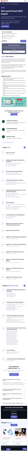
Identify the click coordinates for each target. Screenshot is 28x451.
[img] (7, 432)
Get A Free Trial (5, 26)
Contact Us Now (14, 374)
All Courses (14, 424)
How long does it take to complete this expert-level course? (12, 394)
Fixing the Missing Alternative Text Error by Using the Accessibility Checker (16, 304)
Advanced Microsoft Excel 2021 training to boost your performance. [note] (14, 410)
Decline (3, 449)
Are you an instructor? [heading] (14, 45)
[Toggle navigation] (26, 1)
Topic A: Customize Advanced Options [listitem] (13, 262)
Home (2, 4)
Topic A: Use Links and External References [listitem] (14, 163)
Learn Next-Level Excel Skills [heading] (14, 407)
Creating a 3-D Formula (11, 295)
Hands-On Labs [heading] (11, 136)
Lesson (7, 147)
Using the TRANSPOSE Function (12, 340)
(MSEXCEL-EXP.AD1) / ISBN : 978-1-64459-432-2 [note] (11, 20)
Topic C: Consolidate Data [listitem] (11, 165)
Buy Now (14, 416)
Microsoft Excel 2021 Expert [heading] (12, 12)
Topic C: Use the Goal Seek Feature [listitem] (12, 207)
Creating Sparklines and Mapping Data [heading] (15, 215)
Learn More (23, 446)
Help (24, 448)
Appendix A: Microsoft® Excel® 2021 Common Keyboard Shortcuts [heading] (14, 224)
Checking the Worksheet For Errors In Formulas (15, 319)
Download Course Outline (8, 142)
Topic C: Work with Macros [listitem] (11, 184)
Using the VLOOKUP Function (12, 342)
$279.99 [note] (14, 414)
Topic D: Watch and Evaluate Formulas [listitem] (13, 196)
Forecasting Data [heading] (10, 202)
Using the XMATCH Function (12, 344)
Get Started (14, 114)
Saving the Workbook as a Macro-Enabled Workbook (16, 322)
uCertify (7, 4)
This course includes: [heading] (7, 32)
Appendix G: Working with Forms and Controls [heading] (14, 269)
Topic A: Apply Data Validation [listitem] (11, 181)
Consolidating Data (10, 296)
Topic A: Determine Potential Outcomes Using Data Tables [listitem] (15, 205)
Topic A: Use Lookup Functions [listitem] (12, 193)
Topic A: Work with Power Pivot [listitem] (11, 253)
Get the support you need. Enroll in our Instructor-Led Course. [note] (14, 111)
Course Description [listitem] (10, 154)
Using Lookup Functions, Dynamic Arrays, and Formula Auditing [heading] (16, 190)
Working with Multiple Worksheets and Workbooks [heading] (15, 160)
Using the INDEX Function (11, 332)
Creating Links (10, 292)
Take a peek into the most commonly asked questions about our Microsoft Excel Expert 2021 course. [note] (14, 371)
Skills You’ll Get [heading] (5, 76)
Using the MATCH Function (12, 333)
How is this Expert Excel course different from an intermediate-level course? (12, 390)
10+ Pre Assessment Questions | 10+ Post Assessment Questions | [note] (16, 131)
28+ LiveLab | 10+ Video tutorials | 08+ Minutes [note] (14, 138)
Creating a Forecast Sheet (12, 353)
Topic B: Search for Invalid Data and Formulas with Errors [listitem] (16, 183)
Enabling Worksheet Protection (12, 308)
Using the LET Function (11, 338)
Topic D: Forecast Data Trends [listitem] (12, 209)
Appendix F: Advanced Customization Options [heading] (15, 260)
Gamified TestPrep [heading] (12, 128)
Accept (8, 449)
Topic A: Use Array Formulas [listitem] (11, 278)
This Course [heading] (7, 56)
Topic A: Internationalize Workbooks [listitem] (12, 246)
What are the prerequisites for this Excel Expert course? (12, 380)
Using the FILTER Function (12, 334)
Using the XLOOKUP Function (12, 339)
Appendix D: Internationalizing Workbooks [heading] (16, 244)
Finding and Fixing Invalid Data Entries (13, 321)
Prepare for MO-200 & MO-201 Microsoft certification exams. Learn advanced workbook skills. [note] (14, 17)
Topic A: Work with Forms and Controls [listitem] (13, 271)
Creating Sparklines (10, 360)
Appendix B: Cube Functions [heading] (12, 230)
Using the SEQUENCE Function (12, 336)
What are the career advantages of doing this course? (13, 403)
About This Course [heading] (10, 152)
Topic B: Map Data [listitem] (9, 217)
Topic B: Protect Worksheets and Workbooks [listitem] (14, 174)
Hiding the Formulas (11, 310)
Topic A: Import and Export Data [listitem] (12, 238)
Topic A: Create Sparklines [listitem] (11, 216)
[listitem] (14, 4)
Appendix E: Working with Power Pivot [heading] (15, 252)
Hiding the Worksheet (11, 307)
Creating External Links (11, 294)
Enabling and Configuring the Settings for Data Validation (15, 318)
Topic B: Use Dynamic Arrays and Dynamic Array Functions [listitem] (16, 194)
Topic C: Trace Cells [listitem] (10, 195)
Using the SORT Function (11, 337)
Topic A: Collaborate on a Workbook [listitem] (12, 173)
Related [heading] (6, 423)
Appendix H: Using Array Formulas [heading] (14, 277)
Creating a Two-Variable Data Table (13, 352)
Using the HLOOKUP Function (12, 331)
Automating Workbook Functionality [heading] (14, 180)
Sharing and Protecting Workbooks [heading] (14, 171)
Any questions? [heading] (14, 367)
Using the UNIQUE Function (12, 343)
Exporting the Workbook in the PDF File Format (15, 306)
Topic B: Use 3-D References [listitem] (11, 164)
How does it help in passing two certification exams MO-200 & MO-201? (12, 399)
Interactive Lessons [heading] (12, 120)
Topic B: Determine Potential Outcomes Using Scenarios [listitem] (16, 206)
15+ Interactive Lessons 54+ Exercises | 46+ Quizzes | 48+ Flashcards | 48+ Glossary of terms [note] (16, 123)
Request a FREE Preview (14, 51)
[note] (3, 22)
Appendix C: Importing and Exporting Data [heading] (16, 237)
